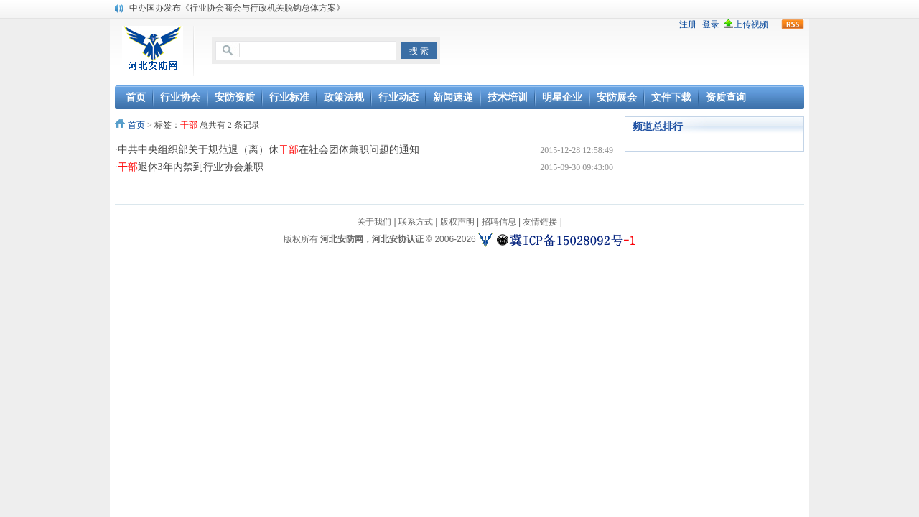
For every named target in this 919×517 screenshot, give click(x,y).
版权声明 (457, 222)
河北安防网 (341, 239)
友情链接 (540, 222)
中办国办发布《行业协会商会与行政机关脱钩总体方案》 (237, 8)
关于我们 (374, 222)
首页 (136, 125)
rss (792, 24)
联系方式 (415, 222)
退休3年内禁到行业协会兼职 (190, 167)
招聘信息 (499, 222)
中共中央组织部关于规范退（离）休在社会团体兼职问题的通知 (268, 149)
